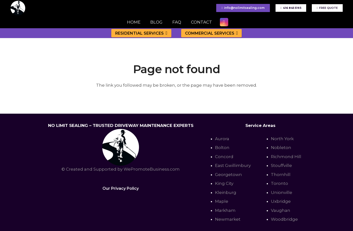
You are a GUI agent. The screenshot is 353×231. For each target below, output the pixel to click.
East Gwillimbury (233, 165)
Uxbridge (281, 201)
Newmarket (227, 219)
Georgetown (228, 174)
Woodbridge (284, 219)
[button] (165, 33)
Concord (224, 156)
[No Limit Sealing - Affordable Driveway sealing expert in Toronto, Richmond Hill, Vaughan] (18, 8)
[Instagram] (224, 22)
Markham (225, 210)
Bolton (222, 147)
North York (282, 138)
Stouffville (281, 165)
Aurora (222, 138)
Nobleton (281, 147)
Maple (221, 201)
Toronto (279, 183)
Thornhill (280, 174)
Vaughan (280, 210)
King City (224, 183)
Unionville (281, 192)
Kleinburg (225, 192)
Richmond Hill (286, 156)
